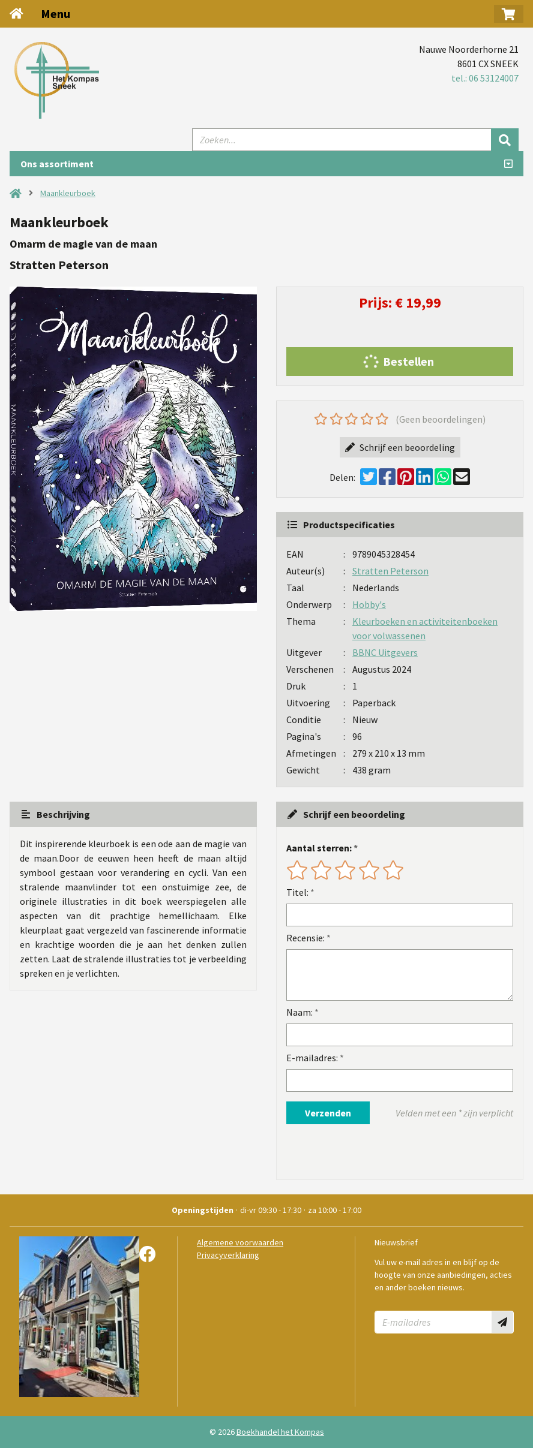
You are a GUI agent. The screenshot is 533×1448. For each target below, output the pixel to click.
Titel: (297, 892)
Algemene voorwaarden (240, 1242)
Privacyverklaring (228, 1255)
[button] (508, 14)
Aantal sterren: (319, 848)
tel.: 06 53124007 (485, 78)
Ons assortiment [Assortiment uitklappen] (57, 164)
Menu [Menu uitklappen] (55, 13)
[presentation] (363, 1152)
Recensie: (305, 938)
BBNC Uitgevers (385, 652)
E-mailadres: (312, 1058)
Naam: (299, 1012)
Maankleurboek (67, 193)
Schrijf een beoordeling (400, 447)
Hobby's (369, 604)
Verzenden (328, 1113)
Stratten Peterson (390, 571)
